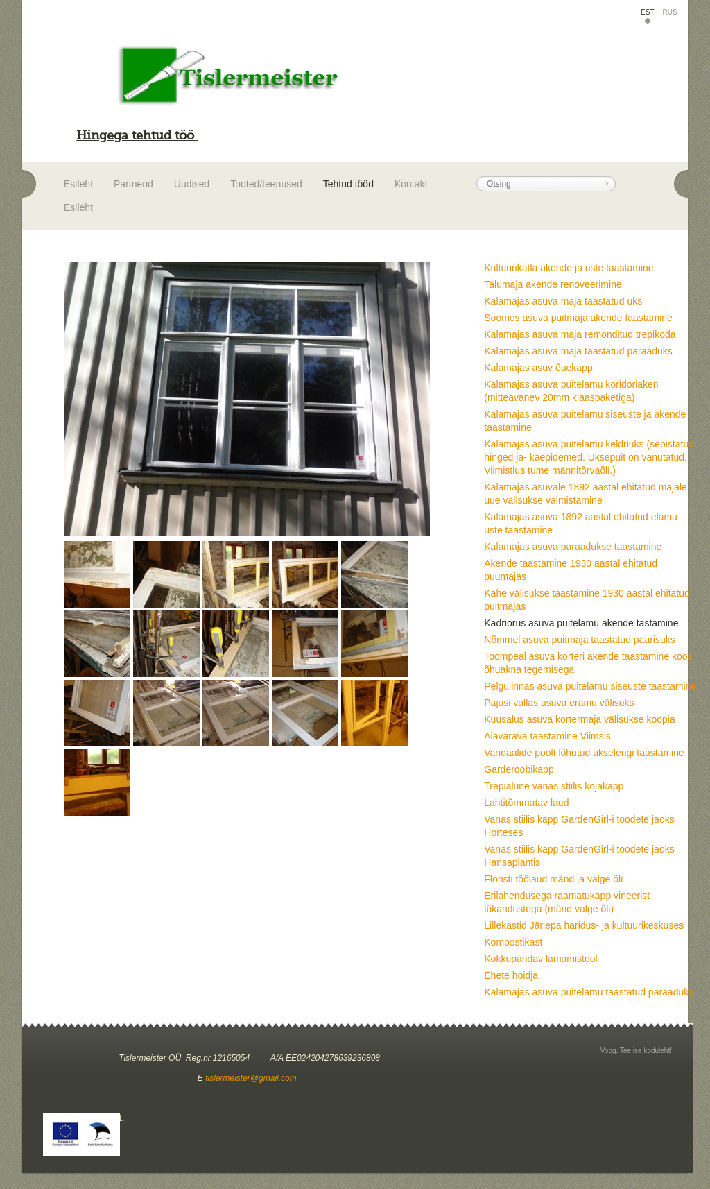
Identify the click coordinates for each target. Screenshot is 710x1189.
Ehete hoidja (511, 975)
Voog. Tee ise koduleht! (636, 1050)
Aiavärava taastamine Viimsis (547, 736)
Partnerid (133, 183)
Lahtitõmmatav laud (526, 802)
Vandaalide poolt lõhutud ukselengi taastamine (584, 752)
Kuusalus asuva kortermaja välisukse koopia (579, 719)
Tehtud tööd (348, 183)
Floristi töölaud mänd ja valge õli (553, 878)
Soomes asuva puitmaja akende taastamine (578, 317)
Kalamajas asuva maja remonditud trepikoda (579, 334)
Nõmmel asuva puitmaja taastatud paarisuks (579, 639)
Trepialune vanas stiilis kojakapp (553, 786)
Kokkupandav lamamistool (540, 958)
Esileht (78, 183)
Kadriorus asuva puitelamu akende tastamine (581, 622)
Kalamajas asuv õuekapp (538, 367)
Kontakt (411, 183)
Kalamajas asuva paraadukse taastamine (572, 546)
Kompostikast (513, 942)
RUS (670, 12)
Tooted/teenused (266, 183)
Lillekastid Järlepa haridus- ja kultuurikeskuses (584, 925)
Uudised (191, 183)
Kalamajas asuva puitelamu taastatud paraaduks (588, 992)
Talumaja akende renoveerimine (552, 284)
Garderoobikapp (518, 769)
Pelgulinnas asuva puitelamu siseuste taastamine (590, 686)
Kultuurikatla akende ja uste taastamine (568, 267)
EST (647, 12)
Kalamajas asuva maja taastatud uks (563, 301)
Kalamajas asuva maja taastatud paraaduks (578, 351)
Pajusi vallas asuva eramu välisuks (559, 702)
